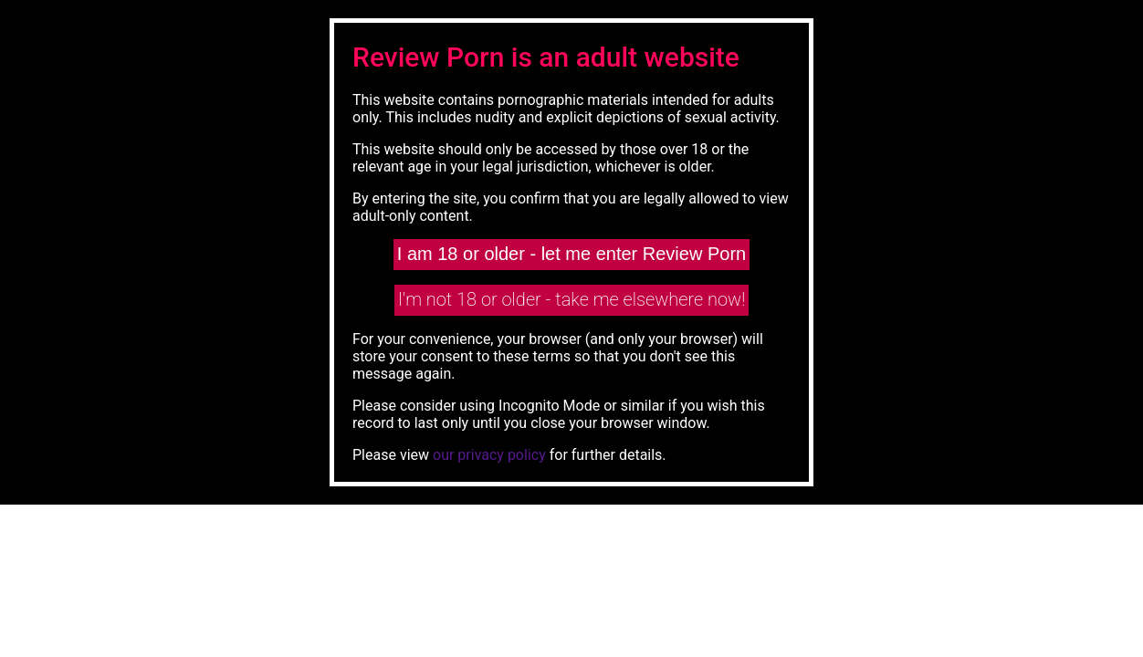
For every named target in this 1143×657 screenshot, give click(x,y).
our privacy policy (489, 455)
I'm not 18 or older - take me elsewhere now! (572, 299)
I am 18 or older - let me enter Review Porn (571, 254)
